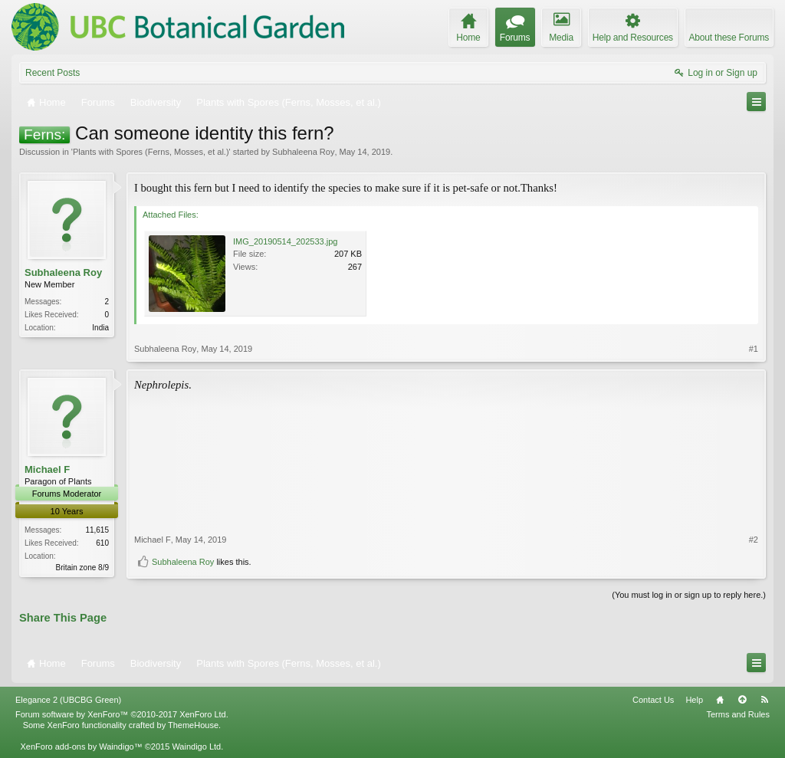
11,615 (97, 530)
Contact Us (653, 699)
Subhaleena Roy (303, 151)
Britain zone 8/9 (83, 567)
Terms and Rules (738, 714)
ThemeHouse (193, 725)
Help (694, 699)
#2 (753, 539)
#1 (753, 348)
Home (719, 699)
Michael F (47, 469)
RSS (764, 699)
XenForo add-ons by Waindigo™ (81, 746)
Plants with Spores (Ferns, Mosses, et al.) (151, 151)
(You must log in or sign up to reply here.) (689, 594)
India (100, 327)
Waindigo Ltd (196, 746)
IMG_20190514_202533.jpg (285, 241)
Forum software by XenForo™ (121, 714)
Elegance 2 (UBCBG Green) (68, 699)
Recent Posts (52, 72)
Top (742, 699)
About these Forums (729, 37)
